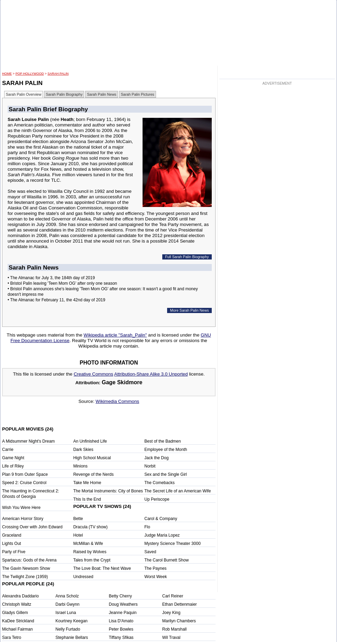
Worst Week (155, 576)
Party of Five (13, 551)
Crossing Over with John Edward (32, 527)
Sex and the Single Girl (165, 474)
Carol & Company (160, 518)
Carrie (7, 449)
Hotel (78, 535)
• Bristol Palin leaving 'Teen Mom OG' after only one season (62, 283)
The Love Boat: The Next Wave (102, 568)
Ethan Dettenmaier (179, 604)
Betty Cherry (120, 596)
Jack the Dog (156, 457)
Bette (78, 518)
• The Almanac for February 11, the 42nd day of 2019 (56, 300)
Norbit (149, 466)
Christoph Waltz (16, 604)
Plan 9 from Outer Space (25, 474)
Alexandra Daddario (20, 596)
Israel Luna (65, 612)
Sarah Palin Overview (23, 94)
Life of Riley (13, 466)
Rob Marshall (174, 629)
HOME (7, 73)
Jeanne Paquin (123, 612)
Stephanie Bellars (71, 637)
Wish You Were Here (21, 507)
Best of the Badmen (162, 441)
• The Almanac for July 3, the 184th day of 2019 (51, 277)
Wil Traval (171, 637)
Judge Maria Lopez (162, 535)
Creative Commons (93, 374)
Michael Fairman (17, 629)
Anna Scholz (67, 596)
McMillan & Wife (88, 543)
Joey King (171, 612)
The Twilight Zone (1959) (25, 576)
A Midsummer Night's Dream (28, 441)
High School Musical (92, 457)
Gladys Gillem (15, 612)
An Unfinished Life (90, 441)
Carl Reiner (172, 596)
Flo (147, 527)
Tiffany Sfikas (121, 637)
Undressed (83, 576)
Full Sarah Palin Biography (187, 257)
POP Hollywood (30, 73)
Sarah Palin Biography (64, 94)
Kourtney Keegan (71, 621)
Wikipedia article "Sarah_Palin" (115, 335)
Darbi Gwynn (67, 604)
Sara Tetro (11, 637)
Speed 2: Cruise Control (24, 482)
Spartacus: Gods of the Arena (29, 560)
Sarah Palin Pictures (137, 94)
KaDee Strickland (18, 621)
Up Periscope (156, 499)
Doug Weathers (123, 604)
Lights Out (11, 543)
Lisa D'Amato (121, 621)
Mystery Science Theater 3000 (172, 543)
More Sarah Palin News (189, 310)
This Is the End (87, 499)
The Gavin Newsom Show (26, 568)
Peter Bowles (121, 629)
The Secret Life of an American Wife (177, 491)
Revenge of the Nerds (93, 474)
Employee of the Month (165, 449)
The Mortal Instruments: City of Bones (108, 491)
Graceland (11, 535)
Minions (80, 466)
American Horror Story (22, 518)
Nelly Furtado (67, 629)
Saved (150, 551)
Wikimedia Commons (117, 401)
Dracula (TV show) (90, 527)
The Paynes (155, 568)
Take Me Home (87, 482)
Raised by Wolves (90, 551)
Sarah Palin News (101, 94)
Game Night (13, 457)
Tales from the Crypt (91, 560)
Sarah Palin (58, 73)
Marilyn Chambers (179, 621)
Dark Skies (83, 449)
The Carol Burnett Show (166, 560)
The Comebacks (159, 482)
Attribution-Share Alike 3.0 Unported (151, 374)
